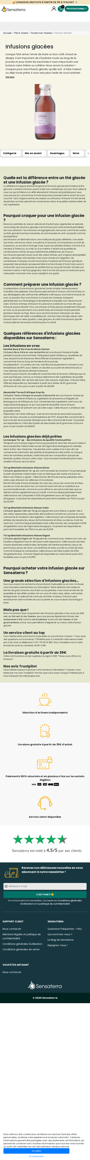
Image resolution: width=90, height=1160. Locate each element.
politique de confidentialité (54, 903)
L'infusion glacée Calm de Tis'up (20, 510)
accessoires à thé (12, 619)
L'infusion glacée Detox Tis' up (19, 470)
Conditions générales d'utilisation (22, 944)
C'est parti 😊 (45, 894)
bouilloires (41, 619)
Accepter (36, 1150)
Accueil (7, 33)
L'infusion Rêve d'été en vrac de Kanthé (24, 352)
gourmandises (11, 622)
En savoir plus (36, 1156)
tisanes (32, 616)
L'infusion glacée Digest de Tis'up (21, 538)
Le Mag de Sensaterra (61, 940)
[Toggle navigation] (4, 26)
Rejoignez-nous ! (58, 945)
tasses (66, 619)
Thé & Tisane (21, 33)
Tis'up (6, 443)
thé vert (15, 616)
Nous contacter (12, 929)
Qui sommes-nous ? (60, 934)
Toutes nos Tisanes (41, 33)
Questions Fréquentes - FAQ (65, 929)
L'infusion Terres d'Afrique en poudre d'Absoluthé (29, 395)
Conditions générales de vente (21, 949)
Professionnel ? (77, 8)
